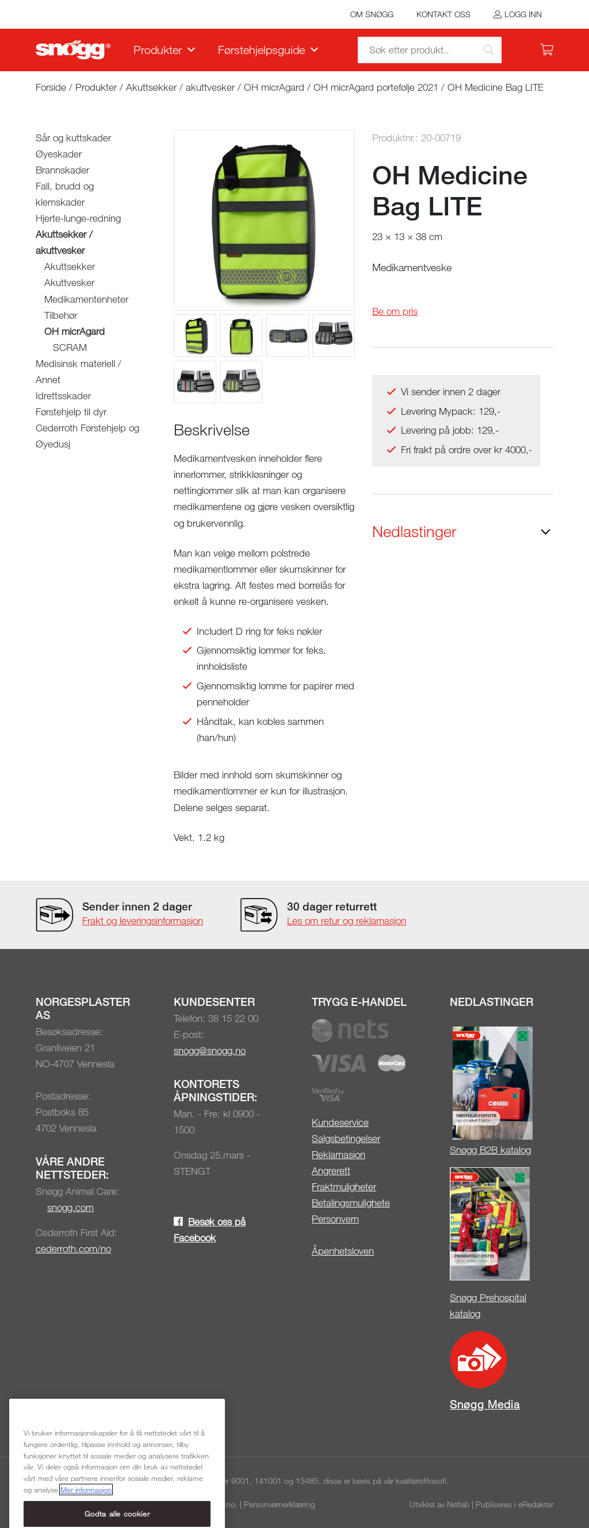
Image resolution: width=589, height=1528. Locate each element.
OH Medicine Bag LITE (496, 87)
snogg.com (70, 1207)
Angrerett (331, 1170)
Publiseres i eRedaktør (514, 1504)
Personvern (335, 1219)
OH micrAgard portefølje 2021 (375, 87)
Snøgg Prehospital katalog (488, 1305)
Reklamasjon (338, 1154)
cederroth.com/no (73, 1249)
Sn (455, 1150)
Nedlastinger (414, 531)
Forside (51, 87)
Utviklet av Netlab (439, 1504)
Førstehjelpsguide (261, 49)
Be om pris (395, 311)
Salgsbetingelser (346, 1138)
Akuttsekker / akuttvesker (180, 87)
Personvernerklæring (279, 1504)
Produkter (157, 49)
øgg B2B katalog (496, 1150)
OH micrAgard (275, 87)
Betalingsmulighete (351, 1203)
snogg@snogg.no (210, 1050)
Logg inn (523, 14)
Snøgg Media (485, 1404)
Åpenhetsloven (343, 1251)
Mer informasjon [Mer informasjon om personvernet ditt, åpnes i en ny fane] (86, 1517)
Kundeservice (340, 1122)
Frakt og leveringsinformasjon (142, 921)
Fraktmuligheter (344, 1186)
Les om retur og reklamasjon (346, 921)
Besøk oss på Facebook (210, 1230)
